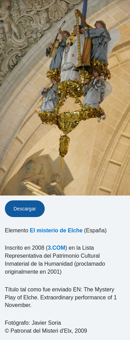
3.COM (57, 248)
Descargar (25, 209)
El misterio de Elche (56, 230)
